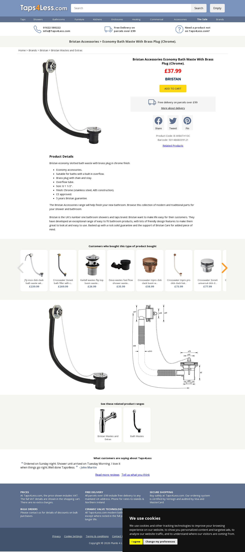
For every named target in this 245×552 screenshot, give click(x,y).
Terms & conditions (97, 536)
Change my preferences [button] (160, 541)
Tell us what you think (135, 475)
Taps (23, 19)
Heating (136, 19)
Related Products (173, 146)
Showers (38, 19)
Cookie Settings (73, 536)
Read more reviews (107, 475)
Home (22, 50)
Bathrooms (59, 19)
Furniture (79, 19)
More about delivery (173, 108)
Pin (187, 123)
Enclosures (117, 19)
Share (158, 123)
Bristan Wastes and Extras (66, 50)
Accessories (180, 19)
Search (198, 8)
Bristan (44, 50)
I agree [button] (136, 541)
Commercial (156, 19)
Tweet (172, 123)
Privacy (56, 536)
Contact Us (118, 536)
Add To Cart (173, 89)
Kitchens (97, 19)
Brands (220, 19)
